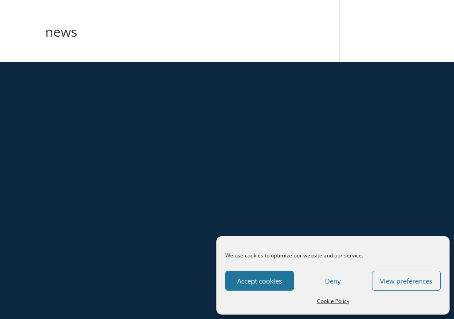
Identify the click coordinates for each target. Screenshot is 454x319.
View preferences (406, 280)
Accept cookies (259, 280)
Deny (333, 280)
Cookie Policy (333, 301)
